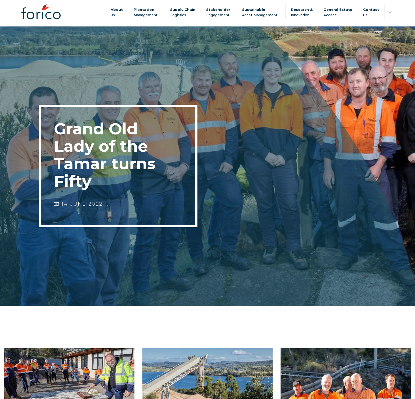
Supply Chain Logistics (182, 12)
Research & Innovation (302, 12)
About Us (117, 12)
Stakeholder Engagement (218, 12)
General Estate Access (337, 12)
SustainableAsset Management (259, 12)
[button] (391, 12)
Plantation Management (145, 12)
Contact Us (371, 12)
